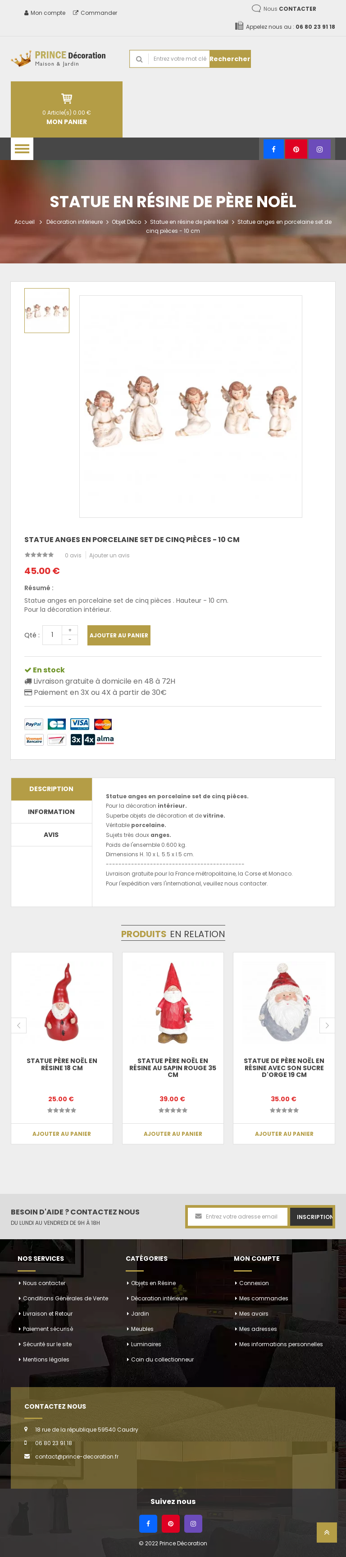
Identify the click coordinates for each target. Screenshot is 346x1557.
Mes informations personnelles (281, 1344)
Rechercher (229, 58)
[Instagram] (320, 149)
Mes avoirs (254, 1313)
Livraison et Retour (48, 1313)
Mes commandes (263, 1298)
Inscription (314, 1217)
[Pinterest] (296, 149)
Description (51, 788)
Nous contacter (44, 1283)
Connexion (254, 1283)
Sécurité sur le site (47, 1344)
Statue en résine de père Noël (189, 222)
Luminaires (146, 1344)
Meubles (142, 1329)
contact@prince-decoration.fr (76, 1456)
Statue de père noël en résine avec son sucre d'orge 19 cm (284, 1067)
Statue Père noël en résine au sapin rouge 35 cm (172, 1067)
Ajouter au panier (119, 635)
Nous (290, 9)
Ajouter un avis (109, 555)
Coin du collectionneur (162, 1359)
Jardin (140, 1313)
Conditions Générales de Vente (65, 1298)
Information (51, 811)
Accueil (24, 222)
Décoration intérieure (74, 222)
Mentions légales (46, 1359)
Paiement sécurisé (48, 1329)
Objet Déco (126, 222)
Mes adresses (258, 1329)
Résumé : (39, 587)
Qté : (32, 635)
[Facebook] (274, 149)
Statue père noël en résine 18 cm (62, 1064)
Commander (95, 13)
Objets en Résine (153, 1283)
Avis (51, 834)
